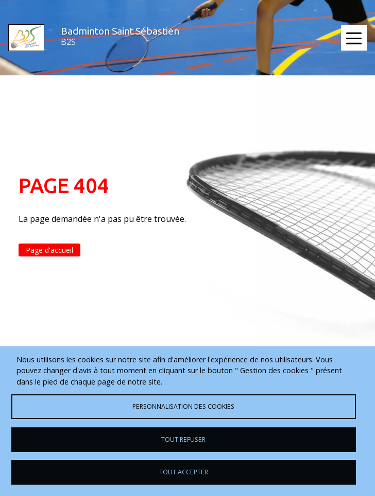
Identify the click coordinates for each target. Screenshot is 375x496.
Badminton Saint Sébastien (120, 31)
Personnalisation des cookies (183, 406)
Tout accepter (183, 472)
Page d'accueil (49, 250)
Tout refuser (183, 439)
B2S (68, 41)
